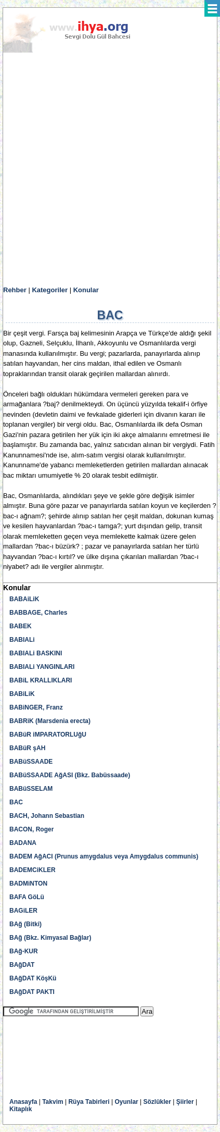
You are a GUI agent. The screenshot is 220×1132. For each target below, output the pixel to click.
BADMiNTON (28, 883)
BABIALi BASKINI (35, 653)
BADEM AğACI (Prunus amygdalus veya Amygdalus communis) (103, 856)
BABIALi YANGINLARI (41, 666)
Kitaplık (20, 1109)
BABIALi (22, 639)
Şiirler (185, 1101)
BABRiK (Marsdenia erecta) (49, 721)
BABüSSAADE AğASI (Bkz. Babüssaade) (69, 775)
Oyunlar (126, 1101)
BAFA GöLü (26, 897)
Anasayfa (23, 1101)
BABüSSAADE (31, 761)
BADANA (22, 843)
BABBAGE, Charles (38, 612)
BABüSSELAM (31, 788)
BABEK (20, 626)
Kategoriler (50, 290)
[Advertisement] (110, 169)
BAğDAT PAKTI (32, 992)
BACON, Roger (31, 829)
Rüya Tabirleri (88, 1101)
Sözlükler (157, 1101)
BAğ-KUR (23, 951)
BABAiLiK (24, 599)
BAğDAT (21, 964)
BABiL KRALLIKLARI (40, 680)
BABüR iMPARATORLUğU (47, 734)
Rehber (15, 290)
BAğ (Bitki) (25, 924)
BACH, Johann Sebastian (46, 815)
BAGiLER (23, 910)
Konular (86, 290)
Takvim (52, 1101)
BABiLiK (22, 694)
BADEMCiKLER (32, 870)
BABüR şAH (27, 748)
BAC (16, 802)
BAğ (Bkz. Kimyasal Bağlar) (50, 937)
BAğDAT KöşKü (32, 978)
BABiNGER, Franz (36, 707)
